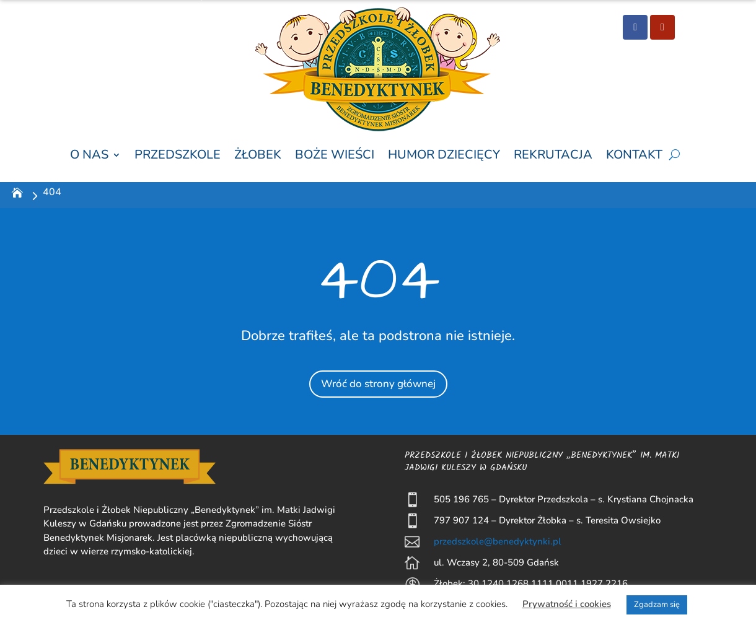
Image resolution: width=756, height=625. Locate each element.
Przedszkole (177, 155)
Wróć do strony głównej (378, 382)
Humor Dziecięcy (444, 155)
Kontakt (634, 155)
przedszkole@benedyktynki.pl (497, 541)
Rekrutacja (553, 155)
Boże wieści (334, 155)
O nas (89, 155)
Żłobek (257, 155)
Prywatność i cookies (566, 604)
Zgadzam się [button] (657, 604)
